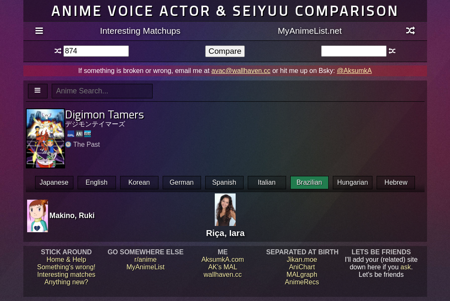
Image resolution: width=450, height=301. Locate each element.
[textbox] (96, 51)
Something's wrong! (66, 267)
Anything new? (66, 282)
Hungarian (352, 182)
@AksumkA (354, 70)
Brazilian (309, 182)
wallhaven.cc (223, 274)
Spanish (224, 182)
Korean (139, 182)
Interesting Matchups (140, 30)
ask (405, 267)
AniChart (302, 267)
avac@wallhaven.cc (241, 70)
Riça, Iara (225, 228)
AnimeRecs (302, 282)
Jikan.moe (302, 259)
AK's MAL (222, 267)
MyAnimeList (145, 267)
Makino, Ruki (72, 215)
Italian (267, 182)
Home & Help (66, 259)
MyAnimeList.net (310, 30)
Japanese (54, 182)
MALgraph (302, 274)
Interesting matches (66, 274)
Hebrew (396, 182)
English (96, 182)
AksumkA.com (222, 259)
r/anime (145, 259)
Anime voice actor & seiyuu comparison (225, 10)
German (182, 182)
